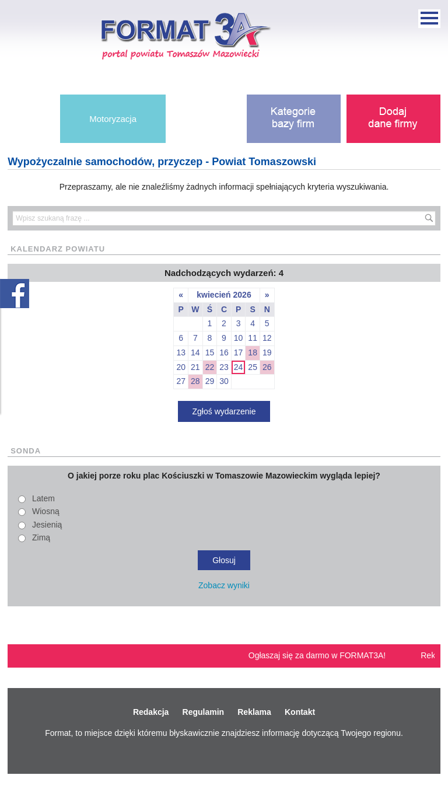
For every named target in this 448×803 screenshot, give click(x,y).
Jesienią (47, 524)
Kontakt (300, 712)
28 (195, 381)
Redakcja (151, 712)
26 (267, 367)
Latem (43, 498)
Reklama (254, 712)
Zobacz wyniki (224, 585)
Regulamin (204, 712)
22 (210, 367)
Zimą (41, 537)
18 (252, 352)
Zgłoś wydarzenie (224, 411)
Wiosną (46, 511)
